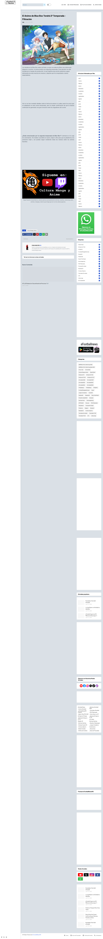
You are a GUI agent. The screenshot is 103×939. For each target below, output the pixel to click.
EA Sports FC (81, 374)
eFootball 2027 (90, 379)
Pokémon (81, 408)
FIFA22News (81, 387)
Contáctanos (92, 727)
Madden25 (89, 256)
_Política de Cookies (82, 730)
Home (64, 4)
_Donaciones (92, 728)
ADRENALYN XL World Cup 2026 (85, 364)
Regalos (86, 408)
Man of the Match (89, 259)
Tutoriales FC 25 (92, 413)
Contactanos (97, 4)
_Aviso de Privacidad (94, 730)
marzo (89, 81)
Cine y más (81, 369)
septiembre (89, 96)
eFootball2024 (82, 385)
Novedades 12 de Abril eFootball (91, 601)
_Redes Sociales (82, 728)
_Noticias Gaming (82, 723)
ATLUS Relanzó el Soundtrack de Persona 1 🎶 (35, 283)
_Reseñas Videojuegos (94, 723)
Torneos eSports (89, 270)
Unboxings (89, 278)
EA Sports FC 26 (82, 377)
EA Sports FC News (82, 716)
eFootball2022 (82, 382)
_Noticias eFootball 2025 (93, 707)
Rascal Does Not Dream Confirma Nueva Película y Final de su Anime (92, 916)
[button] (49, 5)
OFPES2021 (81, 403)
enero (89, 86)
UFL (89, 275)
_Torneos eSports (82, 727)
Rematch (92, 408)
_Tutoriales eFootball (94, 710)
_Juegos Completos (94, 725)
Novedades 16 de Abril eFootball (91, 923)
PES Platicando (89, 263)
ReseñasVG (89, 268)
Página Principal (25, 12)
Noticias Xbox (82, 400)
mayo (89, 106)
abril (89, 78)
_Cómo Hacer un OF (94, 714)
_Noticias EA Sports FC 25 (94, 716)
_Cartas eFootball (82, 709)
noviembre (89, 91)
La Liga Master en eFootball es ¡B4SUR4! (93, 608)
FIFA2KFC (89, 249)
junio (89, 104)
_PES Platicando (93, 712)
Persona (87, 403)
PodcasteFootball (89, 266)
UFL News (91, 719)
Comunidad (87, 369)
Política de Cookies (85, 4)
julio (89, 101)
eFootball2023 (90, 382)
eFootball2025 (89, 280)
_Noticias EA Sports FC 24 (82, 718)
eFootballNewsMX (36, 934)
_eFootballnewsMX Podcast (82, 711)
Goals (93, 390)
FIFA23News (88, 387)
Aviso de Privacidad (73, 4)
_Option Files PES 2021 (83, 714)
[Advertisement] (48, 89)
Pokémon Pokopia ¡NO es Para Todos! (93, 908)
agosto (89, 98)
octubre (89, 93)
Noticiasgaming (89, 261)
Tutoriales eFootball (89, 273)
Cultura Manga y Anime (34, 12)
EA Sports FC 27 (90, 377)
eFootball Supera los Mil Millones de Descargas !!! (91, 614)
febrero (89, 83)
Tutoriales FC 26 (82, 415)
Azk (23, 22)
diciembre (89, 88)
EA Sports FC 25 (89, 247)
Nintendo (91, 397)
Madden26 (87, 395)
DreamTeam (89, 244)
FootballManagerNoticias (89, 251)
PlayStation (81, 405)
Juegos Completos (83, 392)
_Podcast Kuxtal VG (82, 725)
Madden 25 (80, 721)
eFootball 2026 (82, 379)
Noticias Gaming (93, 721)
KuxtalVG (89, 254)
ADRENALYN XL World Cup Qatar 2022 (87, 367)
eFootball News (81, 707)
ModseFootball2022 (83, 397)
